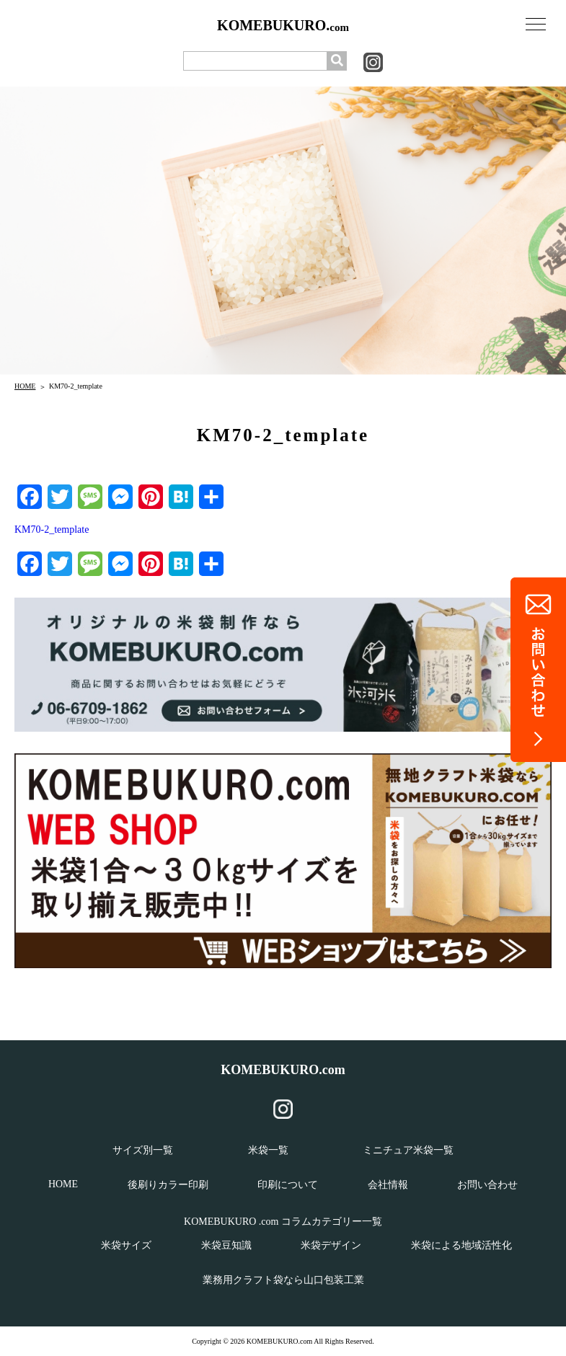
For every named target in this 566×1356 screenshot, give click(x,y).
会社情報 (388, 1184)
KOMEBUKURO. (283, 25)
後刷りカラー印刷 (168, 1184)
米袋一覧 (268, 1150)
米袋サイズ (126, 1245)
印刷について (287, 1184)
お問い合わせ (487, 1184)
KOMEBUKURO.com (283, 1070)
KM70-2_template (51, 529)
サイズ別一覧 (142, 1150)
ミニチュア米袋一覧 (408, 1150)
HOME (24, 386)
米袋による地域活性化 (461, 1245)
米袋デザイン (331, 1245)
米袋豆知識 (226, 1245)
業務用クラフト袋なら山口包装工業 (283, 1280)
